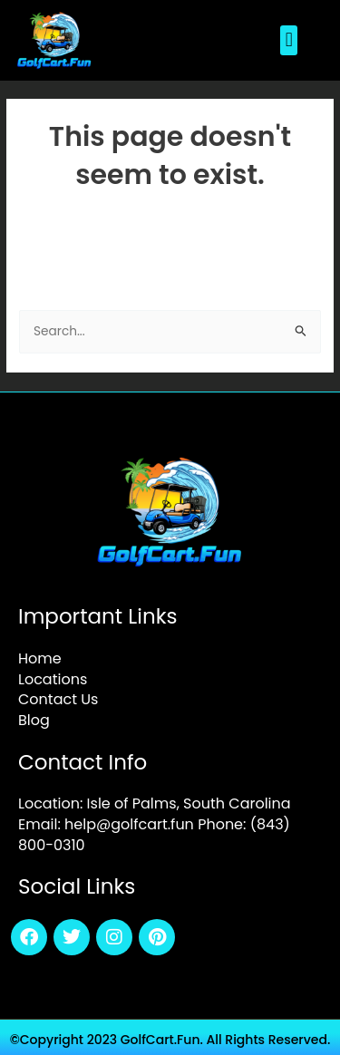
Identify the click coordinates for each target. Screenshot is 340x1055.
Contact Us (58, 699)
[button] (288, 40)
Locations (52, 679)
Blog (34, 720)
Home (40, 658)
